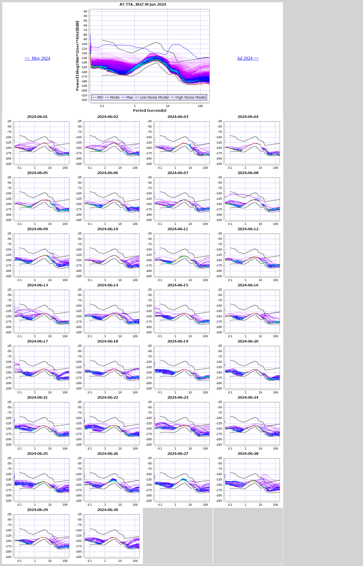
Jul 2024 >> (248, 58)
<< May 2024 (37, 58)
